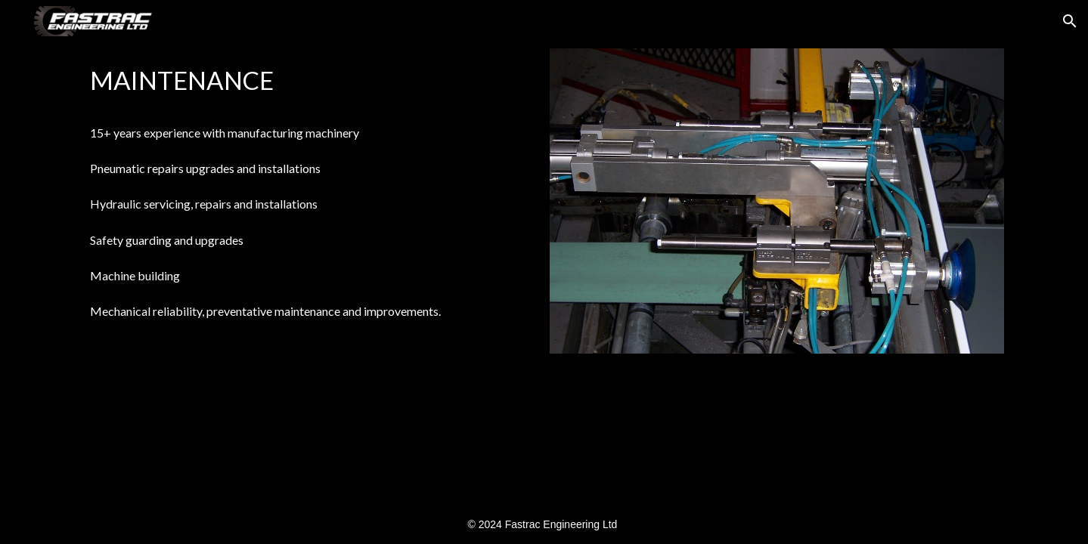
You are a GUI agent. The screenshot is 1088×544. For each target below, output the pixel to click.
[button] (1070, 21)
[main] (311, 82)
